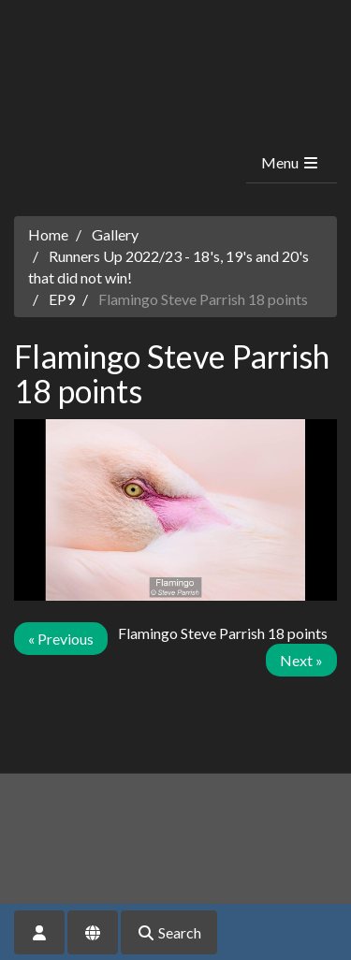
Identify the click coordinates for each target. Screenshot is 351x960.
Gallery (115, 234)
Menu (290, 162)
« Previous (61, 638)
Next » (301, 660)
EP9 (62, 299)
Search (169, 932)
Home (48, 234)
